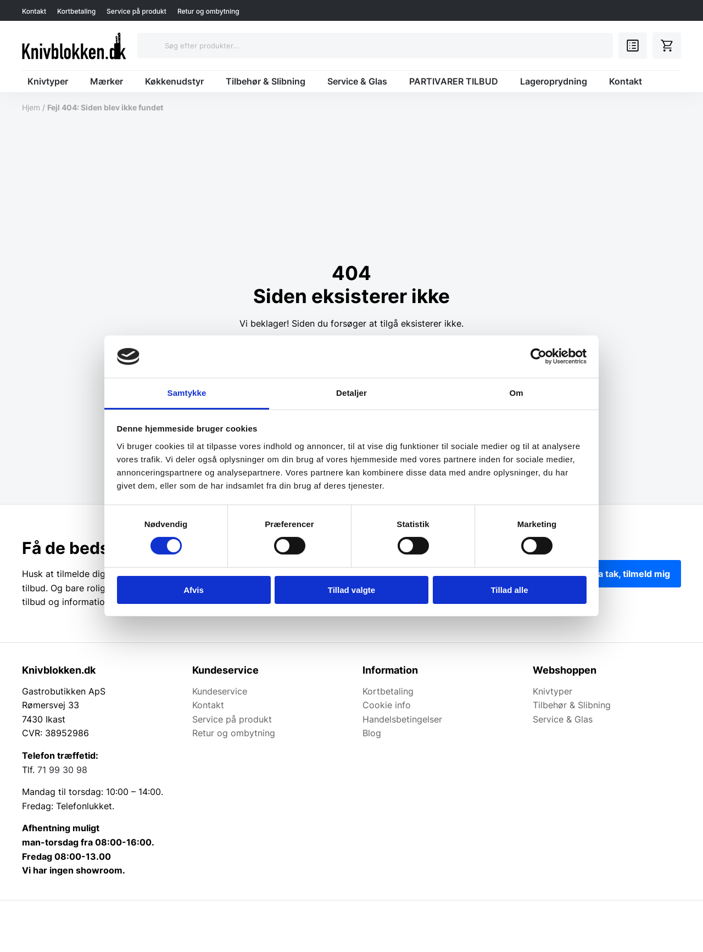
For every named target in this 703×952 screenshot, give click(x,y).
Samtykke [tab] (187, 392)
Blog (371, 732)
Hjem (31, 107)
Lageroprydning (553, 81)
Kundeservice (219, 691)
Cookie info (386, 704)
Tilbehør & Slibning (265, 81)
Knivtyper (47, 81)
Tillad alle (509, 590)
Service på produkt (136, 11)
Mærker (106, 81)
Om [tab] (516, 392)
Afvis (193, 590)
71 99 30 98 (62, 769)
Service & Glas (357, 81)
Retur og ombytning (208, 11)
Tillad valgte (351, 590)
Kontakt (34, 11)
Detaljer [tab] (351, 392)
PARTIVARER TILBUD (453, 81)
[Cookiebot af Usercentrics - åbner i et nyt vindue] (538, 356)
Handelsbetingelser (402, 719)
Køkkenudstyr (174, 81)
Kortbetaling (76, 11)
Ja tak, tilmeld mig (631, 573)
